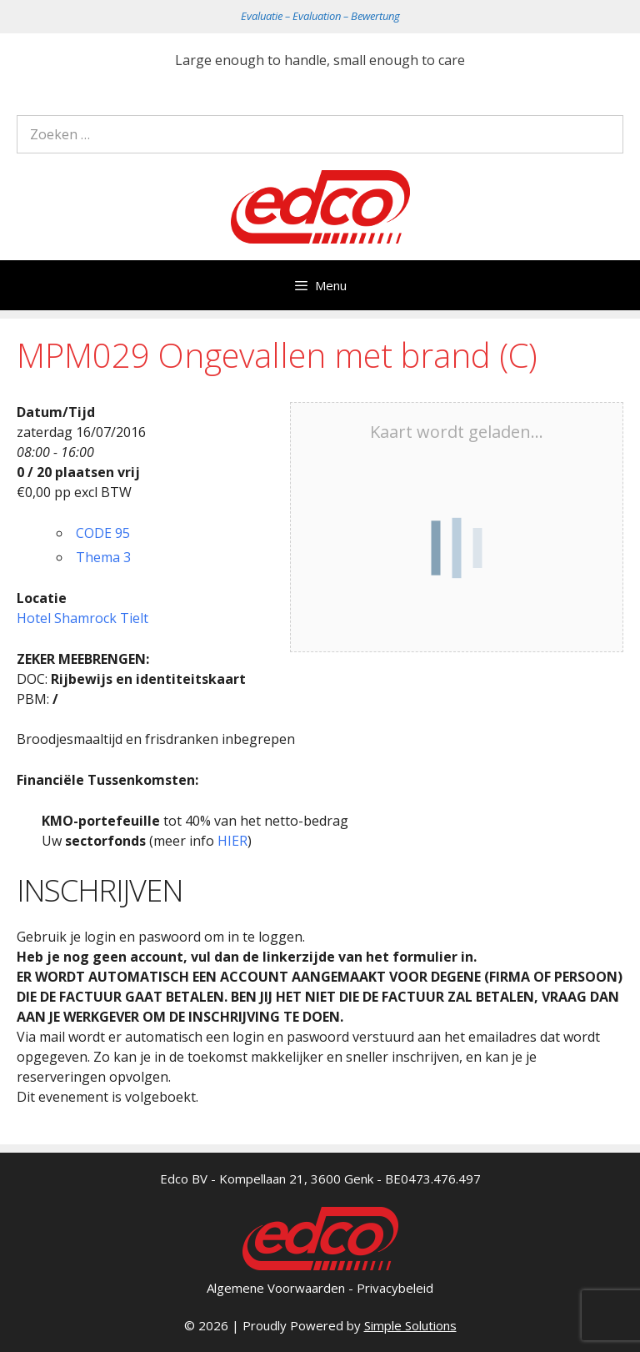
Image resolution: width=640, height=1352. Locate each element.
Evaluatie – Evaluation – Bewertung (320, 15)
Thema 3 (103, 557)
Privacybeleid (395, 1287)
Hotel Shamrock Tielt (82, 618)
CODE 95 (103, 533)
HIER (233, 841)
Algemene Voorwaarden (276, 1287)
